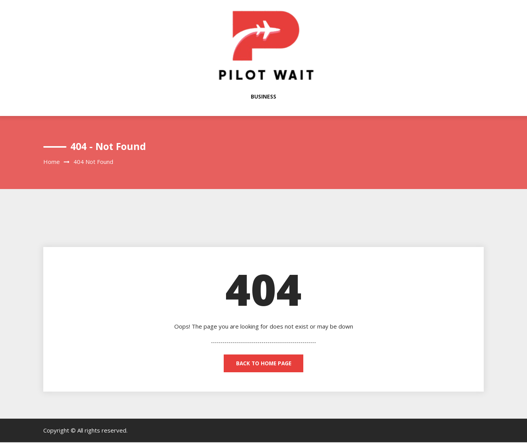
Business (263, 96)
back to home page (263, 363)
